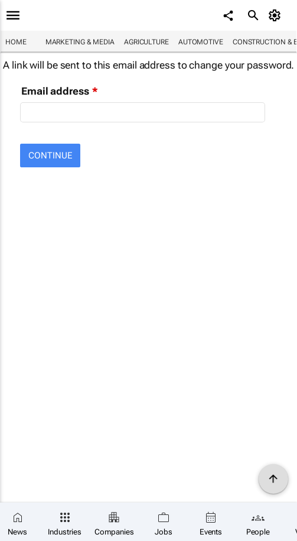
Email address (55, 91)
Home (16, 42)
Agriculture (146, 42)
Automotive (200, 42)
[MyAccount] (276, 15)
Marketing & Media (80, 42)
